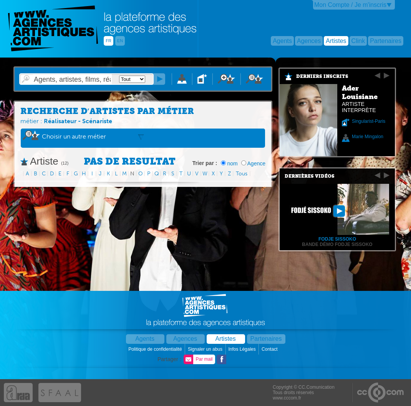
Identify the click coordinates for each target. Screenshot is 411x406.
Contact (270, 349)
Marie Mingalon (367, 136)
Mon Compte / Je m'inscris (350, 5)
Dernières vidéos (310, 176)
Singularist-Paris (368, 121)
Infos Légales (242, 349)
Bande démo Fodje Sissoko (337, 244)
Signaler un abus (206, 349)
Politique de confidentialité (155, 349)
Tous (241, 173)
